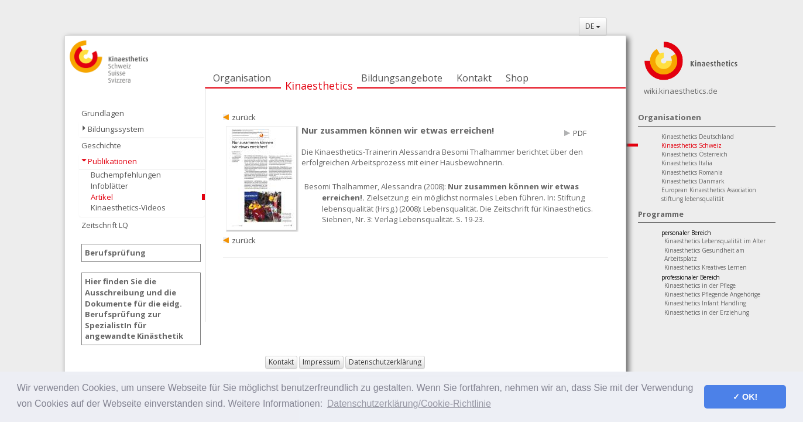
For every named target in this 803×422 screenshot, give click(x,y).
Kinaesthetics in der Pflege (700, 285)
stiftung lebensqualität (692, 199)
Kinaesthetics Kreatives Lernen (705, 267)
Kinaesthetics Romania (692, 172)
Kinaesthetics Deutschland (697, 136)
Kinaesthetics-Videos (128, 207)
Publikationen (112, 161)
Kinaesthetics (319, 86)
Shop (517, 78)
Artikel (102, 197)
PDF (579, 133)
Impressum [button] (321, 362)
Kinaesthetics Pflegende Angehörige (712, 294)
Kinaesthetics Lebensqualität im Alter (715, 241)
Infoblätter (109, 186)
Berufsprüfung (115, 252)
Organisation (242, 78)
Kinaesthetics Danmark (693, 181)
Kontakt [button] (281, 362)
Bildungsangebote (401, 78)
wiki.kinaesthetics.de (681, 91)
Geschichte (101, 145)
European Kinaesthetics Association (708, 190)
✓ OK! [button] (745, 396)
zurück (244, 117)
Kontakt (474, 78)
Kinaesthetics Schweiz (691, 145)
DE (592, 26)
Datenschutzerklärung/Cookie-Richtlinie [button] (409, 404)
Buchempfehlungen (126, 174)
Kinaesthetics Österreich (694, 154)
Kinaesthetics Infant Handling (705, 303)
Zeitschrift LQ (104, 225)
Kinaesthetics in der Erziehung (706, 312)
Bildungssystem (116, 129)
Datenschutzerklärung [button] (385, 362)
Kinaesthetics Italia (686, 163)
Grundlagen (102, 113)
